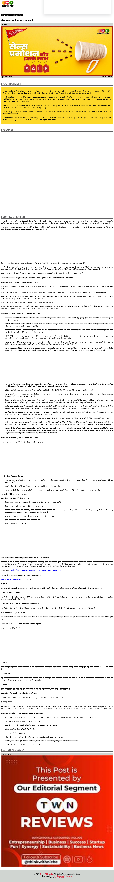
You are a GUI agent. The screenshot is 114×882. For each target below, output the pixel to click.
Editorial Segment (14, 750)
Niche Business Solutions (62, 876)
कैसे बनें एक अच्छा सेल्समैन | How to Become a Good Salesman (36, 570)
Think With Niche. (47, 874)
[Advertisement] (57, 246)
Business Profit (17, 15)
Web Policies (59, 878)
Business (5, 15)
